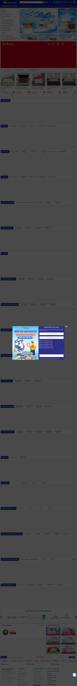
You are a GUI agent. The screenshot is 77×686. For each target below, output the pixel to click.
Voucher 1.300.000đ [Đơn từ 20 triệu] (46, 347)
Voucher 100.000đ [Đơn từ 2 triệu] (45, 342)
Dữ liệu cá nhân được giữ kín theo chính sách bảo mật (49, 358)
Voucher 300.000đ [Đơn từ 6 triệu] (45, 344)
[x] (66, 326)
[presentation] (49, 351)
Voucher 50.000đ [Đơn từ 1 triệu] (45, 340)
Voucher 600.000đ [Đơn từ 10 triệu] (46, 346)
